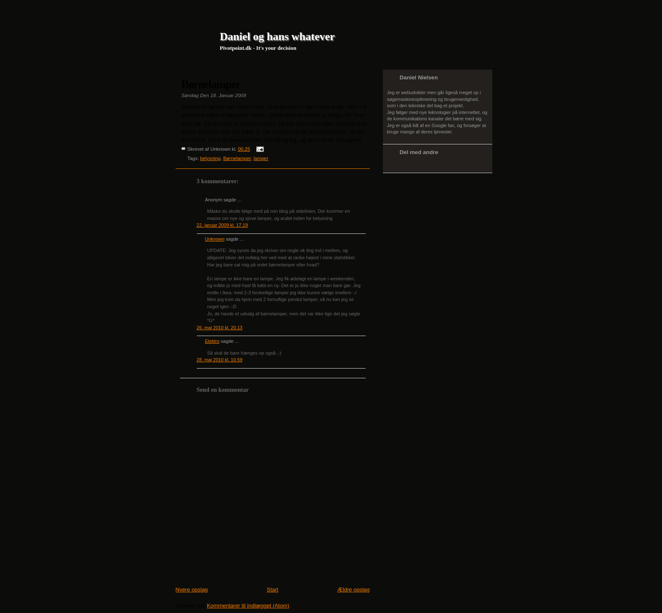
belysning (210, 158)
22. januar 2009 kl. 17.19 (222, 225)
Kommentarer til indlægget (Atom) (248, 605)
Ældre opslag (353, 589)
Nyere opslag (192, 589)
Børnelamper (211, 84)
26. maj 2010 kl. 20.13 (220, 327)
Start (272, 589)
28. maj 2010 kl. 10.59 (220, 359)
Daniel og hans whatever (277, 36)
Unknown (215, 238)
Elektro (212, 341)
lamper (261, 158)
